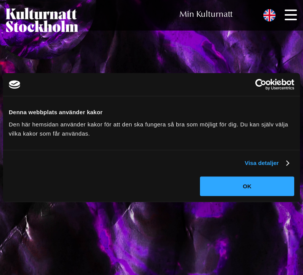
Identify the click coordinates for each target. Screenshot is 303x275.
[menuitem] (269, 15)
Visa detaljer (262, 163)
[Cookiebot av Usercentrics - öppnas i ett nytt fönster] (260, 84)
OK (247, 186)
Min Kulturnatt (206, 15)
